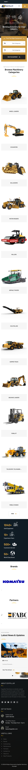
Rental (5, 741)
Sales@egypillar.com (11, 729)
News (5, 739)
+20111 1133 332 (9, 716)
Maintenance (7, 746)
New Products (7, 756)
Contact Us (6, 751)
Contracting (6, 744)
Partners (5, 748)
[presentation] (1, 590)
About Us (6, 753)
